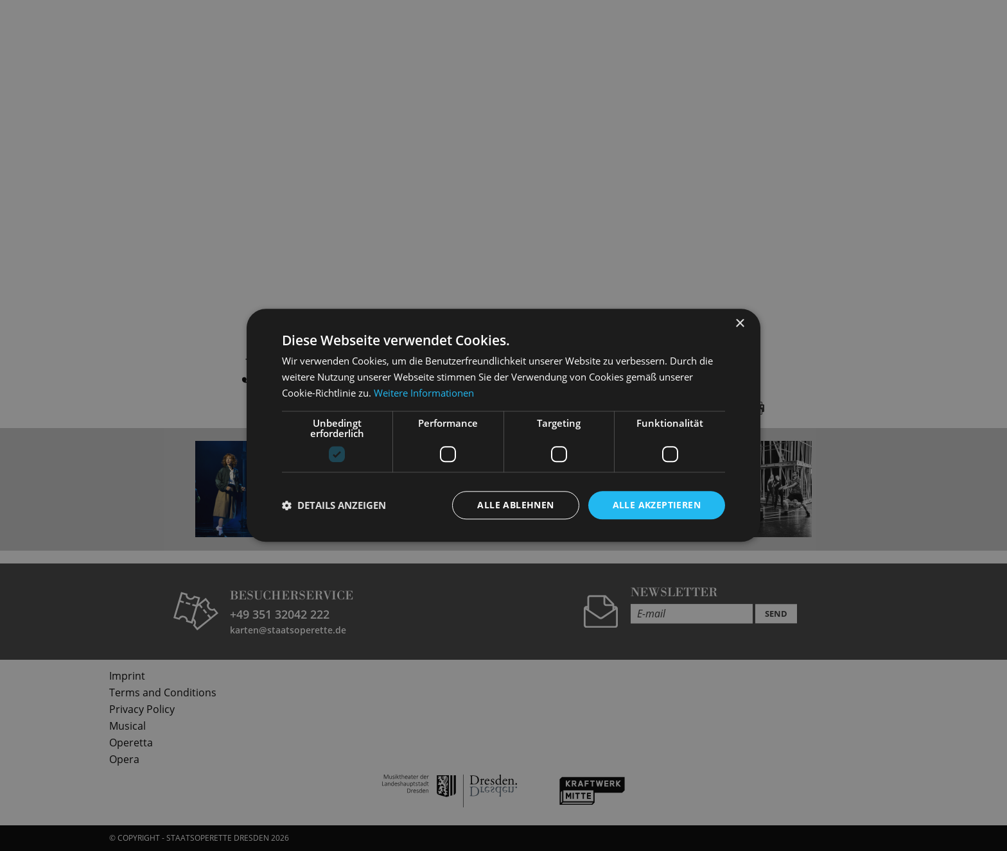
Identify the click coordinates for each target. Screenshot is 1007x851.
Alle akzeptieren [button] (657, 505)
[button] (334, 505)
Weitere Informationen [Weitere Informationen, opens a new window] (424, 392)
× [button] (739, 324)
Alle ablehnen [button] (515, 505)
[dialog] (503, 425)
